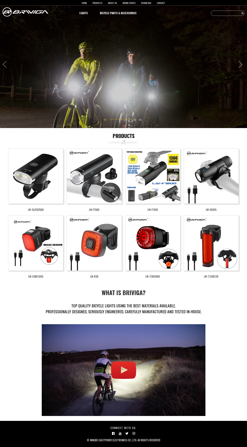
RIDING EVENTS (129, 3)
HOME (84, 3)
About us (112, 3)
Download (146, 3)
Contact (161, 3)
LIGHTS (83, 13)
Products (97, 3)
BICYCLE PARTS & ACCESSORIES (118, 13)
